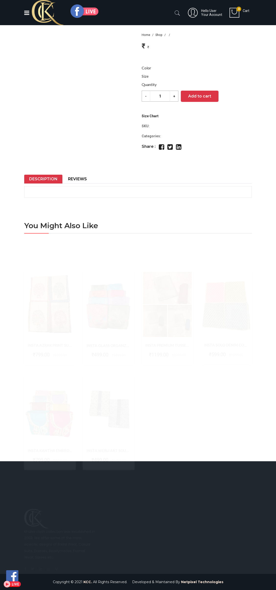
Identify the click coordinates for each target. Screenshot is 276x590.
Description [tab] (43, 179)
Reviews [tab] (77, 179)
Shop (158, 35)
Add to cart (199, 96)
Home (146, 35)
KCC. (87, 582)
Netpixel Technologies (202, 582)
